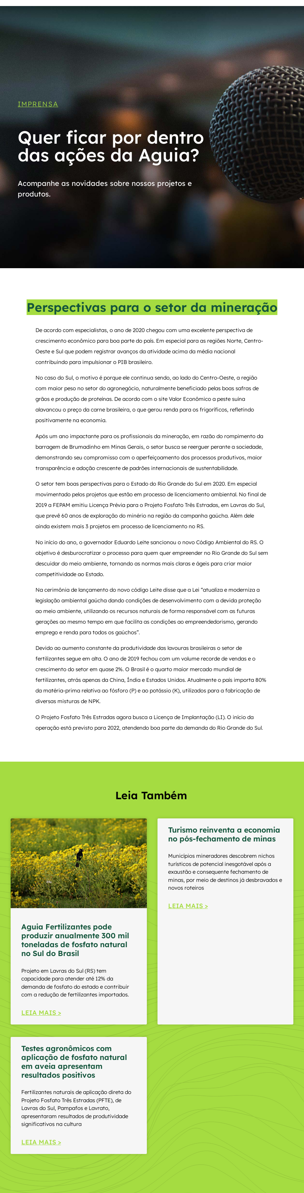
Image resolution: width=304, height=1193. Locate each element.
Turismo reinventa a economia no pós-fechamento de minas (224, 834)
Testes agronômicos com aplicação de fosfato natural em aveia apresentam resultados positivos (74, 1062)
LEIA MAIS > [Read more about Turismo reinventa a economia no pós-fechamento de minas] (188, 906)
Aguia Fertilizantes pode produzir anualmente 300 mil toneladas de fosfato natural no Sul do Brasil (75, 940)
